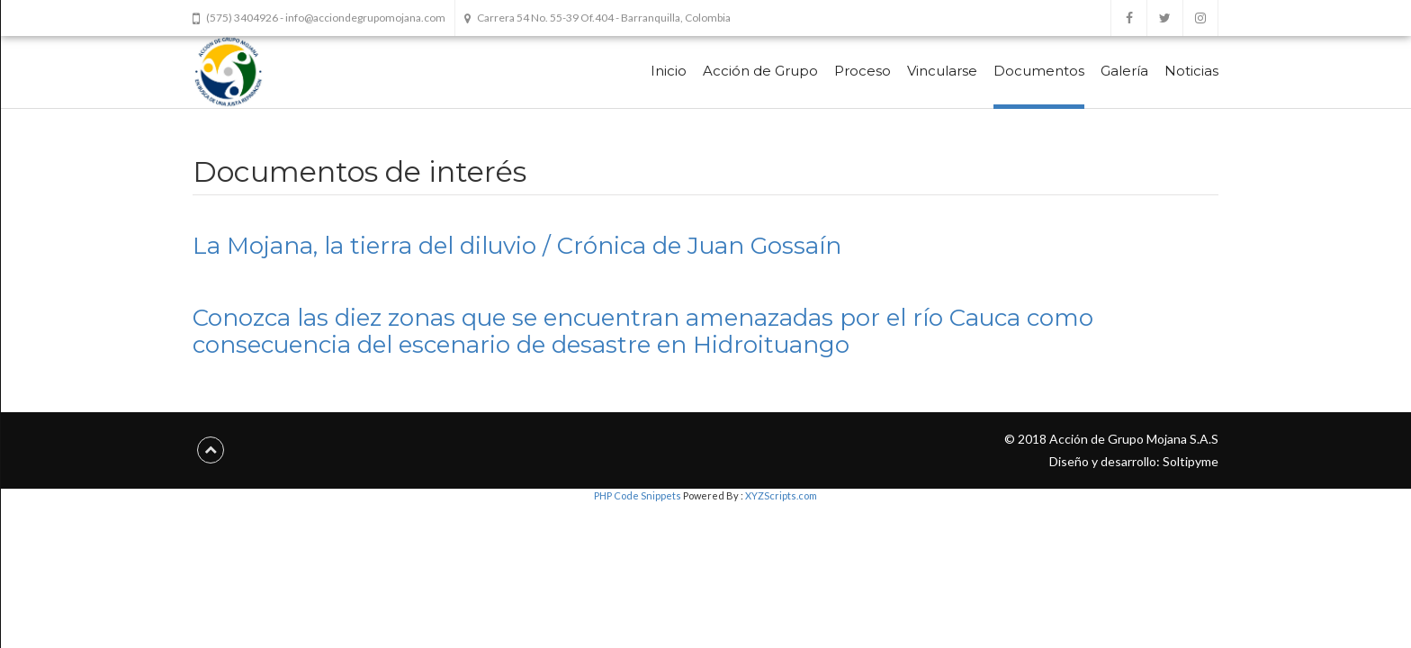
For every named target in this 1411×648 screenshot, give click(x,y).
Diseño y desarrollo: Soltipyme (1133, 461)
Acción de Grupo (760, 70)
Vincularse (942, 70)
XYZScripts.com (781, 495)
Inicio (669, 70)
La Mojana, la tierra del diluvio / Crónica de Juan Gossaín (517, 245)
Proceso (862, 70)
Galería (1124, 70)
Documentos (1038, 70)
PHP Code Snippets (637, 495)
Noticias (1191, 70)
